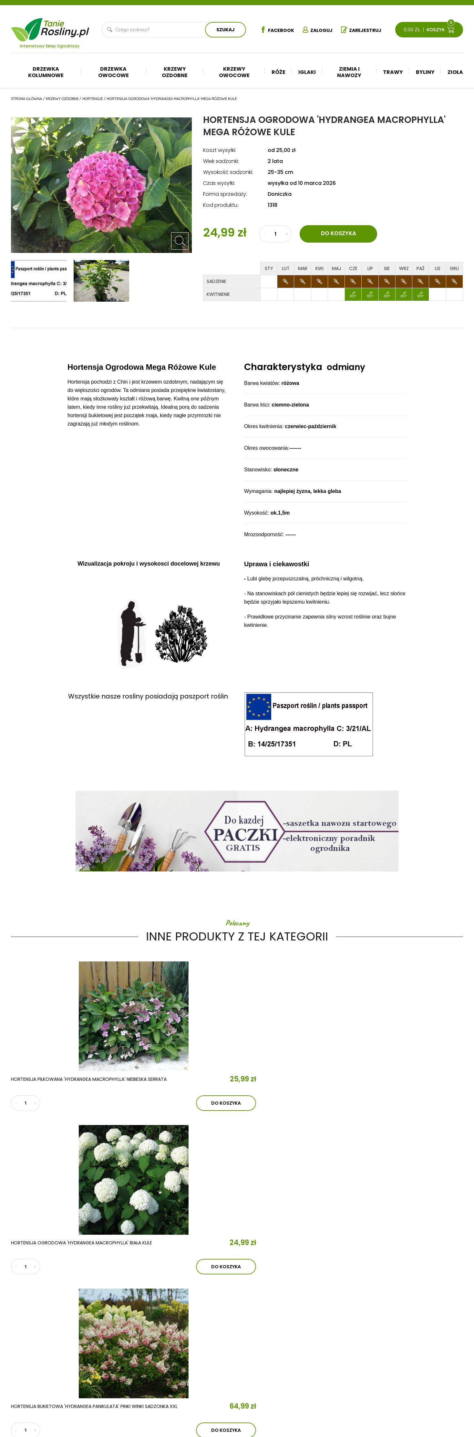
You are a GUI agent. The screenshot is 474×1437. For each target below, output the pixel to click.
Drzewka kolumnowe (46, 72)
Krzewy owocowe (234, 72)
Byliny (425, 72)
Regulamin (410, 1346)
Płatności (409, 1375)
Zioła (455, 72)
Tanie (65, 26)
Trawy (393, 72)
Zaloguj (316, 30)
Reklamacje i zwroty (422, 1365)
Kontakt (145, 1368)
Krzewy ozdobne (175, 72)
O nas (138, 1331)
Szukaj (222, 29)
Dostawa (409, 1385)
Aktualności (154, 1349)
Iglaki (307, 72)
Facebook (271, 30)
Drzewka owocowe (113, 72)
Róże (278, 72)
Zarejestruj (364, 30)
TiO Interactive (449, 1405)
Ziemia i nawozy (349, 72)
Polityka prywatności (423, 1356)
